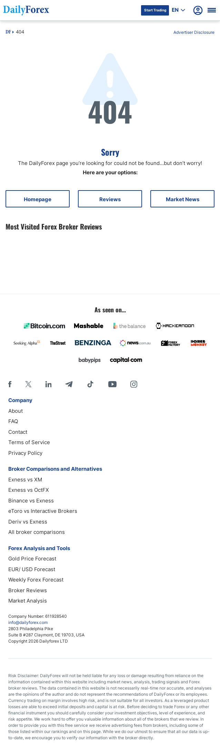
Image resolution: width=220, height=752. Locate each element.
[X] (28, 384)
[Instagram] (133, 384)
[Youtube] (112, 384)
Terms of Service (29, 442)
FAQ (13, 421)
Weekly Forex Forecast (35, 579)
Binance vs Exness (31, 500)
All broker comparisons (36, 532)
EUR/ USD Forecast (31, 569)
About (15, 411)
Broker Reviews (27, 590)
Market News (182, 199)
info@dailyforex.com (28, 622)
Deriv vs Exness (27, 521)
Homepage (37, 199)
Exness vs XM (25, 479)
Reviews (110, 199)
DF (8, 32)
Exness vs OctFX (28, 490)
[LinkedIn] (48, 384)
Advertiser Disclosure (193, 32)
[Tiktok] (90, 384)
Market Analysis (27, 600)
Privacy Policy (25, 453)
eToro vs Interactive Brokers (42, 511)
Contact (17, 432)
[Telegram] (68, 384)
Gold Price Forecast (32, 558)
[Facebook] (9, 384)
